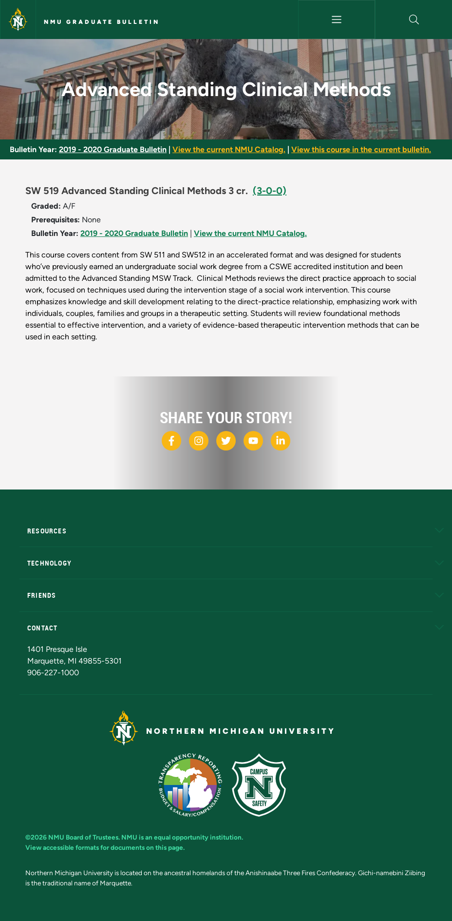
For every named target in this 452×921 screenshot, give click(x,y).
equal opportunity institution (198, 837)
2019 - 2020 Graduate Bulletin (113, 149)
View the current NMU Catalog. (228, 149)
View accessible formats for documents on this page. (105, 847)
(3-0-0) (269, 190)
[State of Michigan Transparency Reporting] (195, 784)
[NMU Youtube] (253, 441)
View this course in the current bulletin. (361, 149)
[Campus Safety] (263, 784)
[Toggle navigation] (336, 19)
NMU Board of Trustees (83, 837)
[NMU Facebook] (171, 441)
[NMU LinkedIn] (280, 441)
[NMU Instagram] (198, 441)
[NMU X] (226, 441)
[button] (414, 19)
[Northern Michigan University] (18, 19)
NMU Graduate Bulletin (102, 22)
